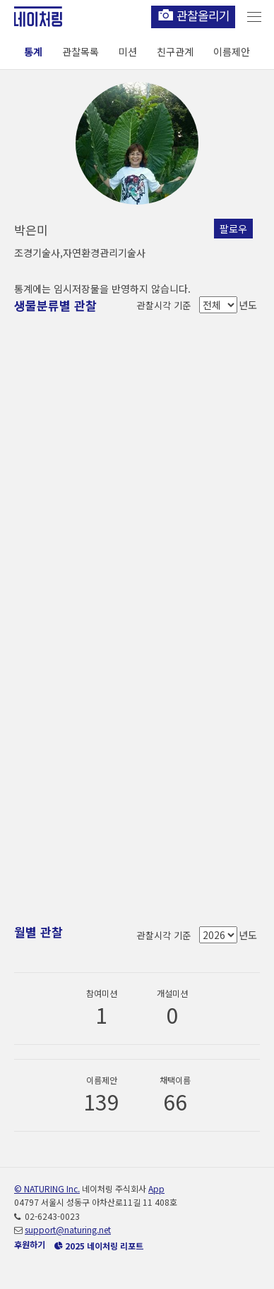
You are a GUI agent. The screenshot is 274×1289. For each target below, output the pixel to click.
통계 (33, 51)
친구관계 (175, 51)
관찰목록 (80, 51)
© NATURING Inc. (47, 1188)
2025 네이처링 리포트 (98, 1246)
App (156, 1188)
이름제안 (231, 51)
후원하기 (29, 1244)
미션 (128, 51)
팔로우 (233, 229)
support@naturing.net (68, 1229)
